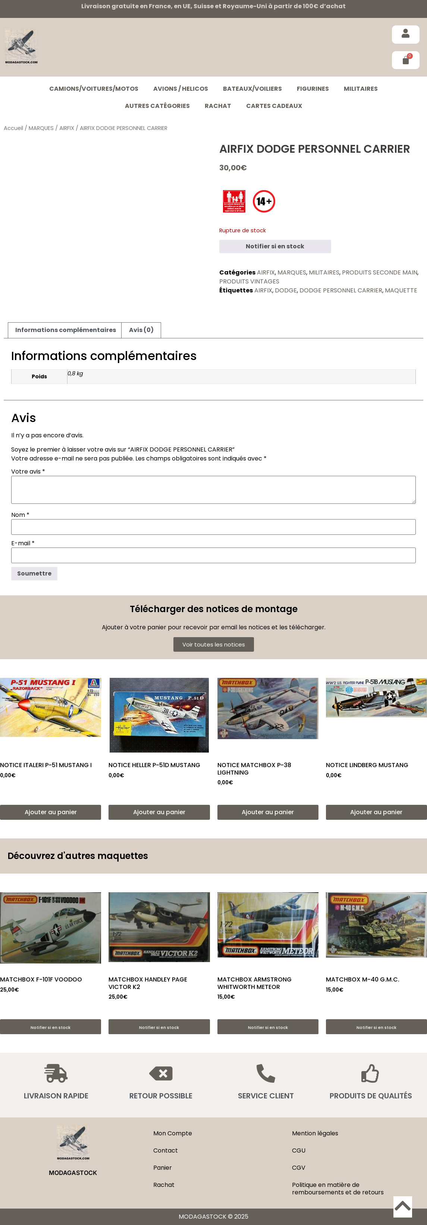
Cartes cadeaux (274, 106)
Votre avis (28, 472)
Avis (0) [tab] (141, 330)
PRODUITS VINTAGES (249, 281)
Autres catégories (157, 106)
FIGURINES (313, 88)
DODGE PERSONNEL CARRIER (340, 290)
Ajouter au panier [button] (51, 812)
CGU (298, 1150)
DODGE (286, 290)
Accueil (13, 128)
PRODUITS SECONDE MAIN (379, 272)
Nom (20, 515)
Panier (162, 1167)
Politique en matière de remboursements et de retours (338, 1189)
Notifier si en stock (275, 246)
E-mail (23, 543)
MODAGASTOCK (73, 1172)
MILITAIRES (361, 88)
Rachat (218, 106)
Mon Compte (172, 1133)
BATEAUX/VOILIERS (252, 88)
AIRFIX (66, 128)
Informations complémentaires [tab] (65, 330)
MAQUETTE (401, 290)
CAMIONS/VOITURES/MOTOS (93, 88)
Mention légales (315, 1133)
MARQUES (41, 128)
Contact (165, 1150)
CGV (298, 1167)
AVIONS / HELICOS (180, 88)
